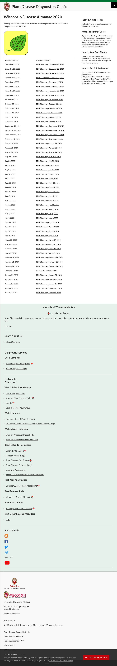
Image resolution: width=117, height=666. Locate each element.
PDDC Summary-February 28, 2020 (49, 257)
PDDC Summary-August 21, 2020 (48, 148)
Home (8, 326)
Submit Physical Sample (16, 368)
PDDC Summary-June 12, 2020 (47, 192)
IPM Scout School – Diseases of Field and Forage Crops (30, 423)
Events (9, 403)
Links (8, 520)
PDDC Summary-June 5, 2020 (47, 196)
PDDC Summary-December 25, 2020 (50, 69)
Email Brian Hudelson (12, 613)
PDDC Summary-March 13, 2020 (48, 249)
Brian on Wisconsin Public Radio (20, 435)
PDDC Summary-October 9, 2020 (48, 117)
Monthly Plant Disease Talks (18, 398)
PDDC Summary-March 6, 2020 (48, 253)
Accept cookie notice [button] (96, 657)
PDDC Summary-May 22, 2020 (47, 205)
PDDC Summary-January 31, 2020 (49, 275)
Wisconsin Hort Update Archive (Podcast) (25, 474)
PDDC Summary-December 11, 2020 (50, 78)
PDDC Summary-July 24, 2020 (47, 165)
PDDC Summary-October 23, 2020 (49, 108)
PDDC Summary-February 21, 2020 (49, 262)
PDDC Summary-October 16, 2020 (49, 113)
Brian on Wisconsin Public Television (22, 439)
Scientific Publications (16, 470)
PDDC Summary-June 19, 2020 (47, 187)
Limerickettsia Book (15, 451)
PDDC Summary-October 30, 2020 (49, 104)
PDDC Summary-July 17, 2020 (47, 170)
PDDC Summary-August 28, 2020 (48, 143)
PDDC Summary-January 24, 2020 (49, 279)
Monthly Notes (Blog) (15, 455)
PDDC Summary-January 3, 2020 (48, 293)
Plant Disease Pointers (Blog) (19, 465)
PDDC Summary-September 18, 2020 (50, 130)
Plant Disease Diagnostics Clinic (39, 6)
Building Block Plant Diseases (19, 508)
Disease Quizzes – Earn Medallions (21, 485)
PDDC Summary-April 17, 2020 (47, 227)
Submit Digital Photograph (18, 363)
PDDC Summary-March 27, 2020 (48, 240)
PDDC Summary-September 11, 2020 (50, 135)
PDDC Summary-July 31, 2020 (47, 161)
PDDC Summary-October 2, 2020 (48, 121)
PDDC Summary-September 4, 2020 (49, 139)
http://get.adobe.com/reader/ (93, 77)
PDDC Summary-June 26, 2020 (47, 183)
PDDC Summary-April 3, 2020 (47, 236)
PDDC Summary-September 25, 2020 (50, 126)
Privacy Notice (9, 620)
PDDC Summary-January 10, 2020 (49, 288)
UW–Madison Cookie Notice (61, 660)
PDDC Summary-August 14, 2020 (48, 152)
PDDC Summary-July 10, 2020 (47, 174)
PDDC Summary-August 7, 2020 (48, 157)
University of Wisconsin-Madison (58, 307)
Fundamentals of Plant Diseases (20, 419)
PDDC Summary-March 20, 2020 (48, 244)
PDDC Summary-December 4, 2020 (49, 82)
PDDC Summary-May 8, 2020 (47, 214)
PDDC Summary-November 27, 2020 (50, 86)
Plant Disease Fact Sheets (17, 460)
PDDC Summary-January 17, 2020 (49, 284)
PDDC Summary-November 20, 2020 (50, 91)
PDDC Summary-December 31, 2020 (50, 64)
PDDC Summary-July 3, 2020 (47, 178)
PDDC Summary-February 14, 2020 (49, 266)
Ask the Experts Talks (15, 393)
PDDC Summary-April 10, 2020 (47, 231)
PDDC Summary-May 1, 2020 (47, 218)
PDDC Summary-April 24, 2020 (47, 222)
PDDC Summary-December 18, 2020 (50, 73)
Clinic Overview (13, 342)
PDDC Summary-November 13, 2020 (50, 95)
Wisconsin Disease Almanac (18, 497)
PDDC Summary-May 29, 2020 (47, 200)
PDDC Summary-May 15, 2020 (47, 209)
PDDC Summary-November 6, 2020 (49, 100)
